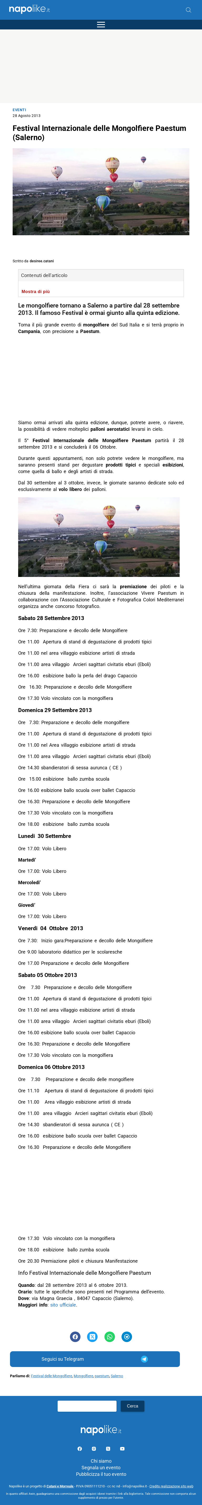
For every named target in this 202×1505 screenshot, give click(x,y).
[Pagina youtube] (122, 1449)
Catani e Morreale (60, 1486)
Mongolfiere (83, 1376)
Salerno (117, 1376)
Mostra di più (36, 291)
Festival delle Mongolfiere (51, 1376)
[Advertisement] (101, 66)
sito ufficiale (63, 1305)
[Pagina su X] (109, 1449)
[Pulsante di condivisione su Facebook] (75, 1337)
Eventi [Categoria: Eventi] (19, 110)
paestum (102, 1376)
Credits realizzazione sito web (171, 1486)
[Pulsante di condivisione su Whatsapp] (109, 1337)
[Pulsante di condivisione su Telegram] (127, 1337)
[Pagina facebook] (80, 1449)
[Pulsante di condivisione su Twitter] (92, 1337)
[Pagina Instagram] (94, 1449)
